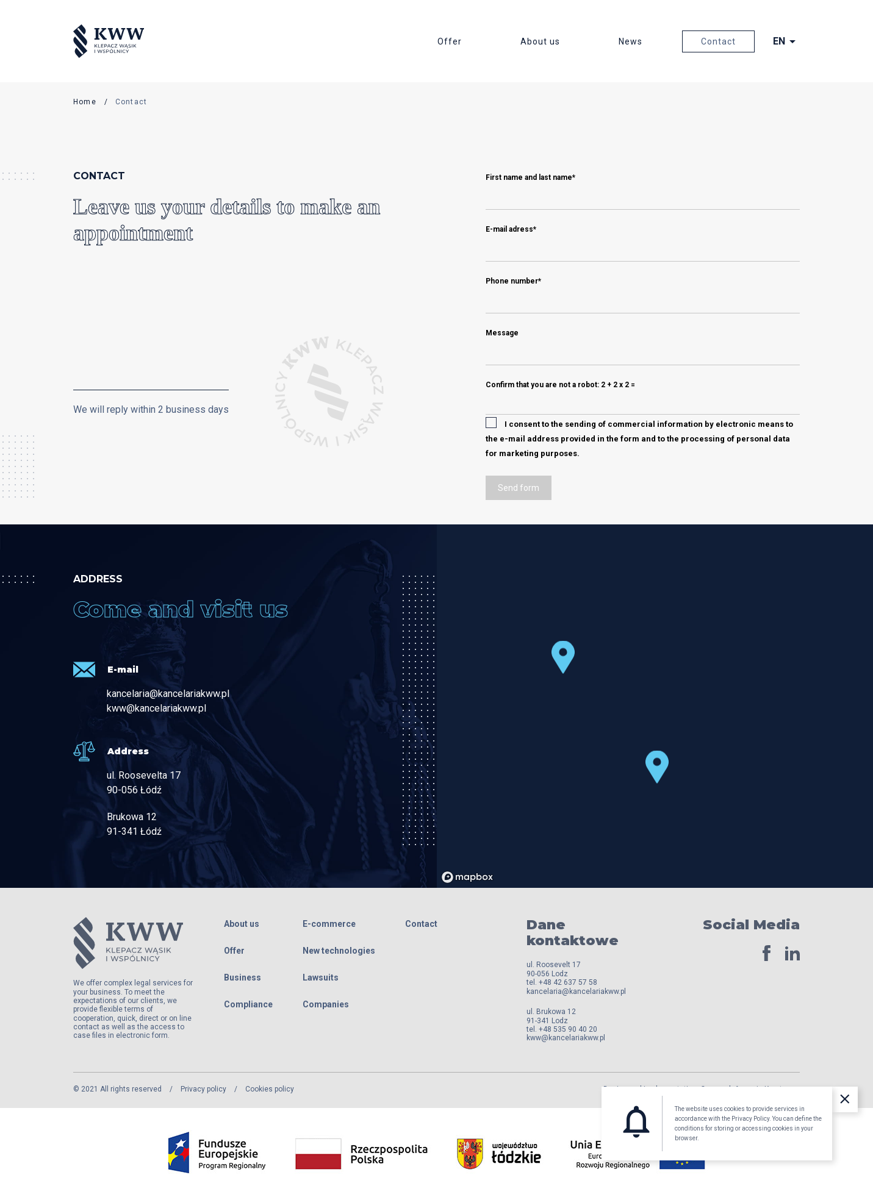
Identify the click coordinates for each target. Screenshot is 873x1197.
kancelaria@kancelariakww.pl (168, 693)
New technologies (339, 951)
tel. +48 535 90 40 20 (561, 1029)
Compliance (248, 1004)
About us (540, 41)
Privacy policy (203, 1089)
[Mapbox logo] (467, 877)
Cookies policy (269, 1089)
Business (242, 977)
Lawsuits (321, 977)
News (630, 41)
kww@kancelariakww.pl (156, 708)
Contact (718, 41)
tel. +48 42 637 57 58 (561, 982)
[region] (618, 706)
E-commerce (329, 924)
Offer (449, 41)
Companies (326, 1004)
